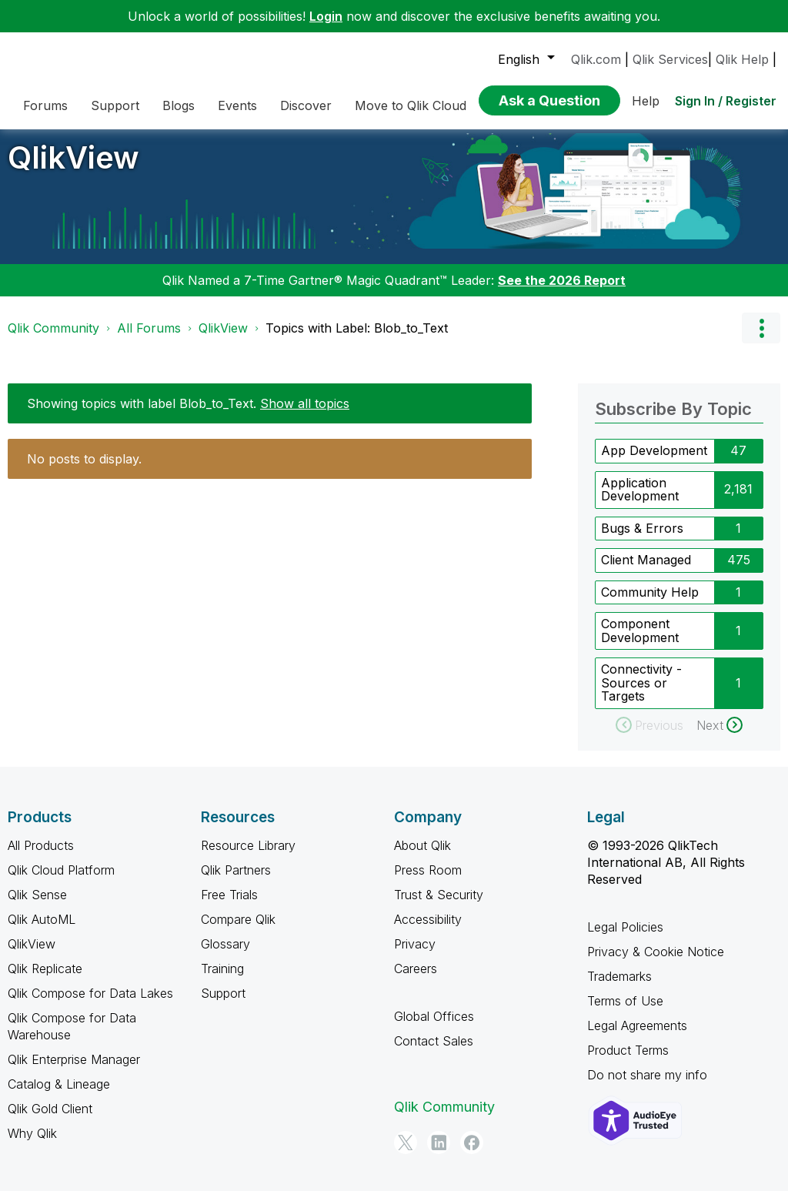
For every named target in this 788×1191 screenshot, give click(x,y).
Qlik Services (670, 59)
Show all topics (304, 415)
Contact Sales (433, 1051)
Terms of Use (625, 1011)
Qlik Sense (37, 905)
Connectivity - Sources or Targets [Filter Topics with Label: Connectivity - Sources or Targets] (641, 694)
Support (223, 1004)
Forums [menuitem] (45, 105)
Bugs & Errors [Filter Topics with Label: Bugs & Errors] (642, 539)
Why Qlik (32, 1144)
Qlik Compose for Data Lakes (90, 1004)
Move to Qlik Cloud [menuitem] (410, 105)
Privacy (415, 954)
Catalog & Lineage (59, 1094)
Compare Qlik (238, 930)
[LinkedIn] (438, 1153)
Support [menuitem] (115, 105)
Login (325, 16)
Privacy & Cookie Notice (655, 962)
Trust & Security (438, 905)
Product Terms (628, 1061)
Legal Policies (625, 937)
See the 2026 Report (562, 291)
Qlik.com (596, 59)
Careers (415, 979)
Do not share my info (647, 1085)
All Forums (149, 339)
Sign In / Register (725, 101)
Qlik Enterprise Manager (74, 1070)
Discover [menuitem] (306, 105)
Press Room (428, 880)
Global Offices (434, 1027)
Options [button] (761, 339)
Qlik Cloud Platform (61, 880)
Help (645, 101)
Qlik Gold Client (50, 1119)
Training (222, 979)
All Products (41, 856)
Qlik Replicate (45, 979)
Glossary (225, 954)
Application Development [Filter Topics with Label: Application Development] (640, 500)
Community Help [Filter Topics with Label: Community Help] (650, 603)
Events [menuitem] (237, 105)
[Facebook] (471, 1153)
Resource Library (248, 856)
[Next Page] (719, 736)
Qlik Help (742, 59)
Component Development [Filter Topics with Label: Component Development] (640, 642)
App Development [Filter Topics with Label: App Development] (654, 462)
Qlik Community (53, 339)
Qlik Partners (236, 880)
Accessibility (428, 930)
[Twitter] (405, 1153)
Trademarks (619, 987)
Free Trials (229, 905)
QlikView (73, 169)
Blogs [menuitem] (178, 105)
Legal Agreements (637, 1036)
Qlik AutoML (41, 930)
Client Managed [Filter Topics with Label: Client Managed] (646, 571)
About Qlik (422, 856)
